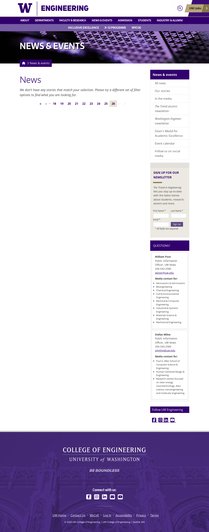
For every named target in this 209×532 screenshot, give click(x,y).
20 (70, 103)
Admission (125, 20)
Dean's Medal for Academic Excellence (169, 133)
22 (85, 103)
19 (63, 103)
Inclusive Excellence (83, 27)
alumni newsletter (166, 108)
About (24, 20)
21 (77, 103)
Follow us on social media (167, 153)
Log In (107, 515)
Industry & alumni (170, 20)
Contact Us (78, 515)
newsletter (168, 121)
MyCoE (136, 27)
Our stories (162, 91)
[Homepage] (23, 63)
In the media (163, 99)
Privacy (141, 515)
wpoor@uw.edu (164, 273)
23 (92, 103)
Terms (154, 515)
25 (107, 103)
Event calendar (165, 143)
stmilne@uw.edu (165, 350)
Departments (44, 20)
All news (160, 83)
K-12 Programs (115, 27)
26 (114, 103)
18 (55, 103)
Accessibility (124, 515)
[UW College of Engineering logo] (83, 8)
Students (144, 20)
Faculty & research (72, 20)
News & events (102, 20)
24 (99, 103)
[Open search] (180, 8)
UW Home (59, 515)
